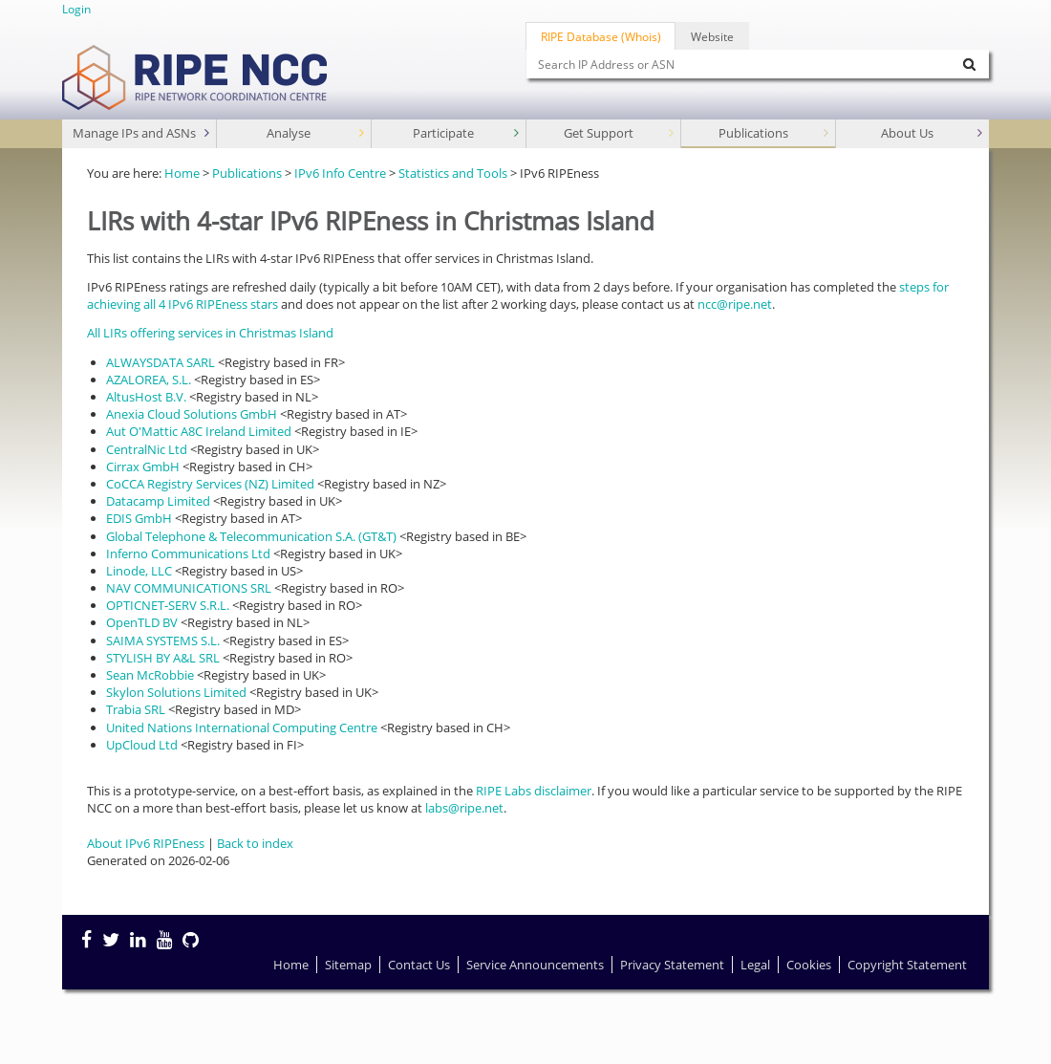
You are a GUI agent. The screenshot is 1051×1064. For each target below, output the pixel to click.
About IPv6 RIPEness (145, 843)
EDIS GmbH (139, 518)
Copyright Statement (907, 964)
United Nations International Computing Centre (241, 727)
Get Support (621, 133)
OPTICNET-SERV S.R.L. (167, 605)
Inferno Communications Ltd (188, 553)
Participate (468, 133)
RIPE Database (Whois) (601, 36)
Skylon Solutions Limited (176, 692)
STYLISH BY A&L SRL (163, 657)
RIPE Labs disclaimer (533, 790)
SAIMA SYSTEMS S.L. (163, 640)
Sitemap (348, 964)
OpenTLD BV (142, 622)
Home (182, 173)
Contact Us (419, 964)
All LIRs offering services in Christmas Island (210, 332)
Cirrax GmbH (143, 466)
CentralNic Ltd (146, 449)
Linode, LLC (139, 570)
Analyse (317, 133)
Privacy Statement (672, 964)
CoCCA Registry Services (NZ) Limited (210, 483)
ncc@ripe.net (734, 304)
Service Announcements (535, 964)
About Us (933, 133)
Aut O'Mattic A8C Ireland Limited (198, 431)
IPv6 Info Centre (340, 173)
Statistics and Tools (452, 173)
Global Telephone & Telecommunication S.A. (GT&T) (251, 536)
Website (712, 36)
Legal (755, 964)
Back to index (255, 843)
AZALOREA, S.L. (148, 379)
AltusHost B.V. (146, 396)
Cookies (808, 964)
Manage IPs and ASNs (143, 133)
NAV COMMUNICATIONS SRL (188, 588)
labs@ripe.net (464, 807)
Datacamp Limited (158, 501)
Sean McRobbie (150, 675)
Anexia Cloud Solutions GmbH (191, 414)
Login (76, 8)
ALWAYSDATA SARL (160, 362)
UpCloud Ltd (142, 744)
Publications (776, 133)
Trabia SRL (135, 709)
